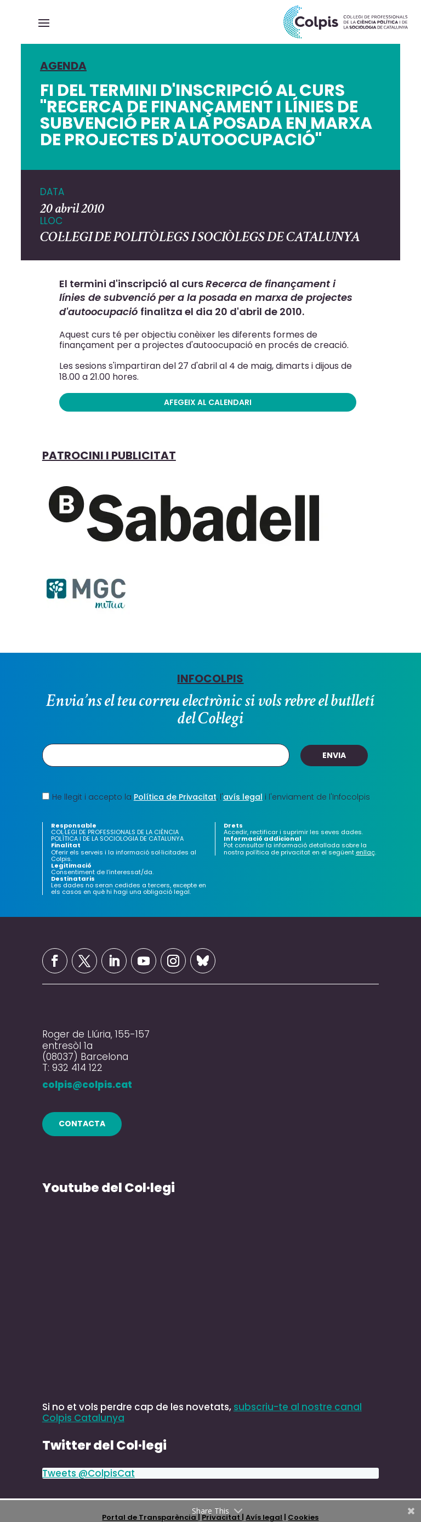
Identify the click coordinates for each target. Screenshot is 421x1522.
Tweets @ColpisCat (88, 1473)
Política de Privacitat (175, 796)
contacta (82, 1123)
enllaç (365, 852)
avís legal (243, 796)
